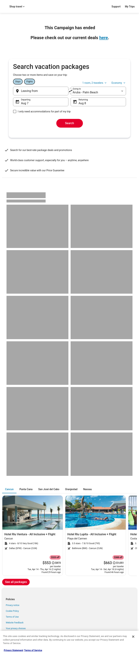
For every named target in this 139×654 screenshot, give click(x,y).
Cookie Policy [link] (12, 611)
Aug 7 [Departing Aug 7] (24, 103)
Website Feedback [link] (15, 622)
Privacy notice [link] (12, 605)
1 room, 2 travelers (94, 82)
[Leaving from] (40, 91)
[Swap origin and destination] (70, 91)
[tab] (9, 489)
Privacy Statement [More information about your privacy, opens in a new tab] (13, 650)
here (103, 37)
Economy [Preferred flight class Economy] (118, 82)
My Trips (130, 6)
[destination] (98, 91)
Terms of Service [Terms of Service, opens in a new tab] (33, 650)
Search (69, 123)
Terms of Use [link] (12, 617)
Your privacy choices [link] (16, 628)
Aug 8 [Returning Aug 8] (82, 103)
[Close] (133, 637)
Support (116, 6)
